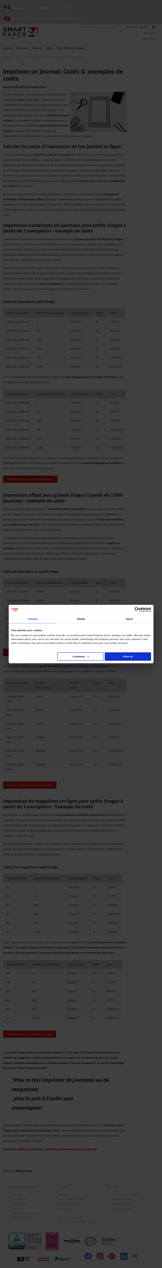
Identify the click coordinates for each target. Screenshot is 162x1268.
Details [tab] (81, 618)
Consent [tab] (33, 618)
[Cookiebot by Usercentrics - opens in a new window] (137, 609)
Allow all (128, 656)
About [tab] (129, 618)
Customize (81, 656)
